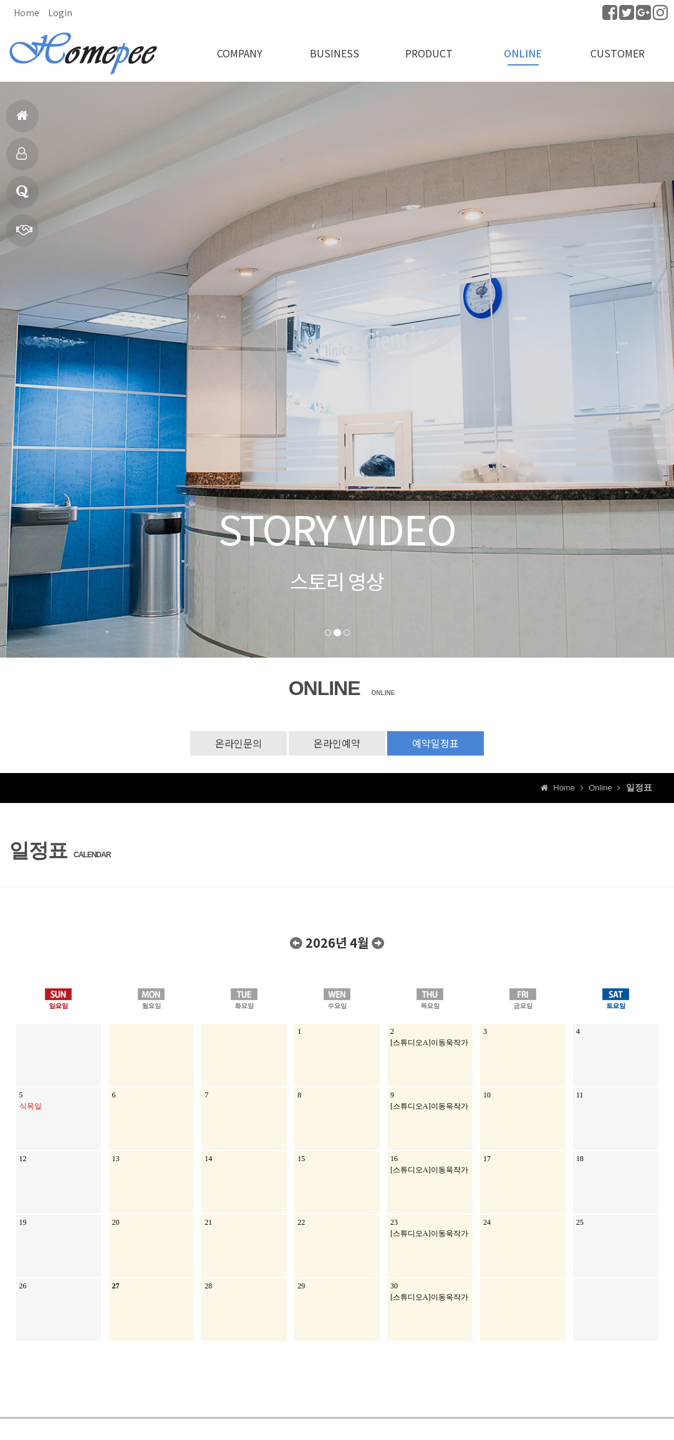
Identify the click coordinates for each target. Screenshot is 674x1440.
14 (208, 1158)
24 (487, 1222)
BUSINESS (334, 53)
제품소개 (21, 158)
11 (580, 1095)
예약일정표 (435, 743)
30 (394, 1286)
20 (115, 1222)
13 (115, 1158)
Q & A (22, 196)
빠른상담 (24, 234)
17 (487, 1158)
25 (580, 1222)
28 (208, 1286)
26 (23, 1286)
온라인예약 (337, 743)
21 (208, 1222)
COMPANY (239, 53)
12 (23, 1158)
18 (580, 1158)
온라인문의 (238, 743)
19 (23, 1222)
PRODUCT (429, 53)
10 (487, 1095)
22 (301, 1222)
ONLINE (523, 53)
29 (301, 1286)
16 (394, 1158)
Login (60, 12)
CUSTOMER (617, 53)
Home (26, 12)
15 (301, 1158)
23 (394, 1222)
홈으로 (22, 120)
